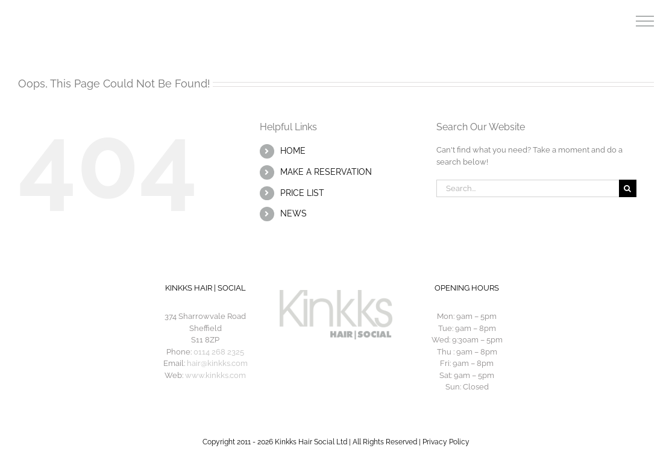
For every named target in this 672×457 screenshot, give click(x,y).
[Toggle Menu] (645, 21)
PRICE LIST (302, 193)
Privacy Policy (445, 442)
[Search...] (527, 188)
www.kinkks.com (215, 375)
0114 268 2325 (218, 351)
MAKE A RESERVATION (326, 172)
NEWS (293, 213)
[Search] (627, 188)
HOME (293, 151)
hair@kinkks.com (217, 363)
